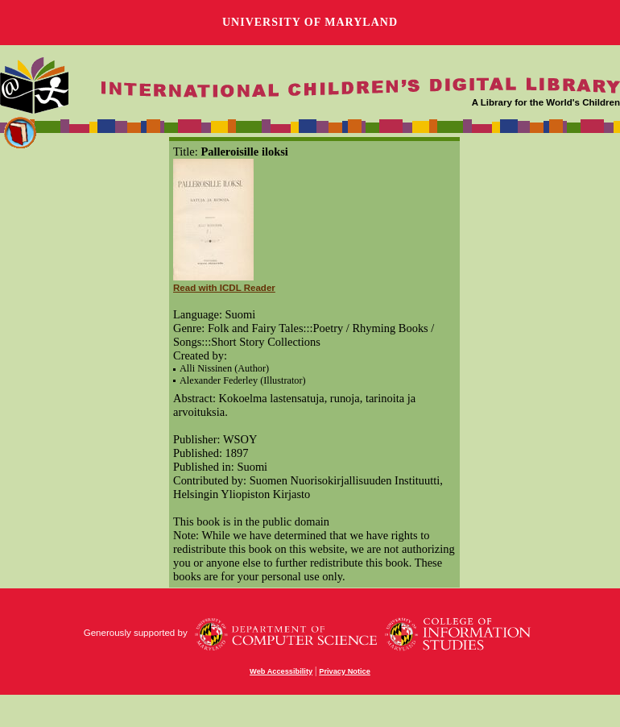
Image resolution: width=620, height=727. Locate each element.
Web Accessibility (281, 671)
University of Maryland (310, 22)
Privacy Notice (344, 671)
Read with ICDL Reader (224, 288)
